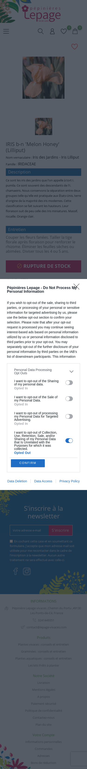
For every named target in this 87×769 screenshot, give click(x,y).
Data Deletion (17, 481)
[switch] (69, 382)
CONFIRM (28, 463)
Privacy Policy (69, 481)
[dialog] (43, 384)
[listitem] (43, 371)
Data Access (43, 481)
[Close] (78, 288)
